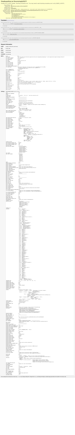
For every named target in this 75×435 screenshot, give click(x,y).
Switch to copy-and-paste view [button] (10, 21)
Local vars (5, 32)
